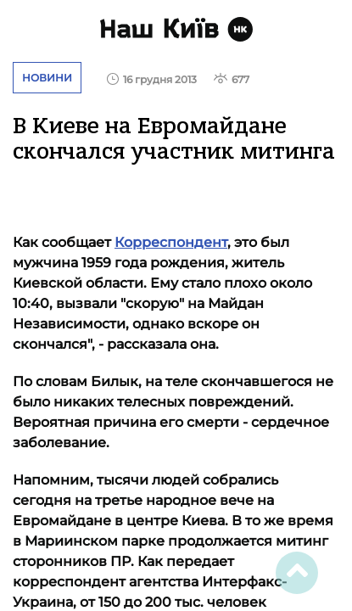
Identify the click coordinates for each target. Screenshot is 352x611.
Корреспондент (171, 242)
